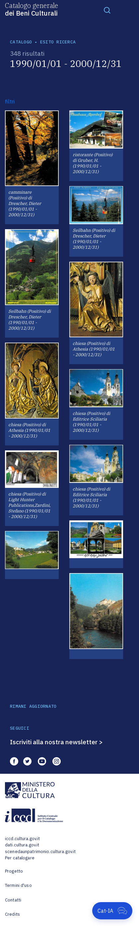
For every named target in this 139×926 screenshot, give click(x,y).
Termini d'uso (18, 885)
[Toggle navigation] (107, 10)
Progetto (14, 871)
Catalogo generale (31, 9)
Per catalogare (20, 858)
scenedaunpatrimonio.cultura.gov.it (40, 851)
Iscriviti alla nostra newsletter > (56, 742)
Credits (12, 914)
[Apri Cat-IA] (112, 910)
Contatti (13, 900)
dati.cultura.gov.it (22, 845)
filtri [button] (10, 101)
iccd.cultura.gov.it (22, 838)
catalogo (21, 42)
